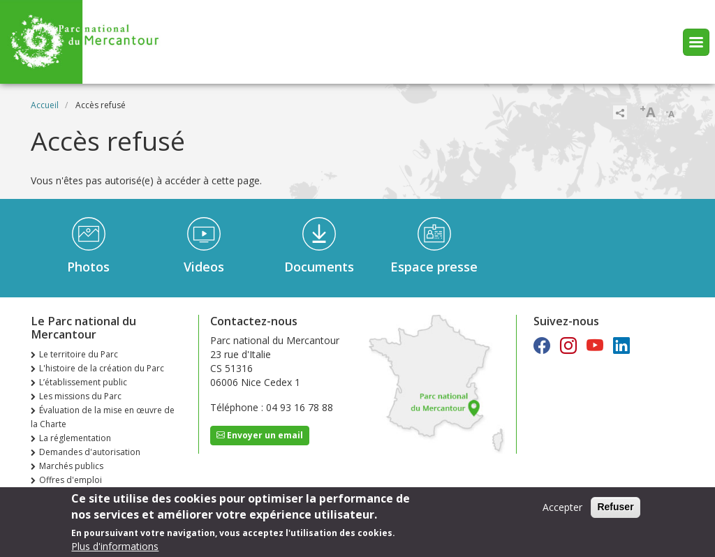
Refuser (615, 511)
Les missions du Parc (80, 396)
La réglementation (75, 438)
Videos (204, 266)
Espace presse (434, 266)
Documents (319, 266)
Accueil (45, 105)
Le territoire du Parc (78, 354)
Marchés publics (71, 466)
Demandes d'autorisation (89, 452)
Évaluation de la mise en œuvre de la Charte (103, 417)
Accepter (562, 511)
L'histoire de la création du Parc (101, 368)
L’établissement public (83, 382)
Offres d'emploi (70, 480)
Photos (88, 266)
